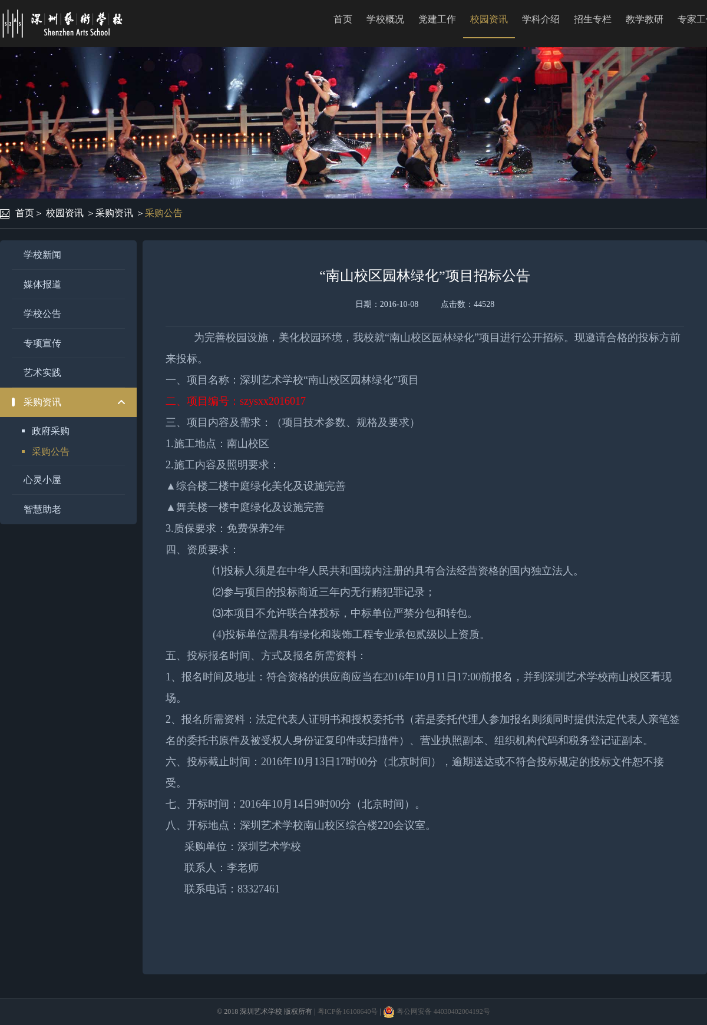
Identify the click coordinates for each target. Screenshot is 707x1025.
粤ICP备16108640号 (348, 1011)
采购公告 (164, 213)
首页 (342, 19)
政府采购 (51, 431)
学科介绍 (541, 19)
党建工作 (437, 19)
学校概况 (385, 19)
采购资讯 (114, 213)
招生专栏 (593, 19)
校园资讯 (489, 19)
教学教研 (644, 19)
